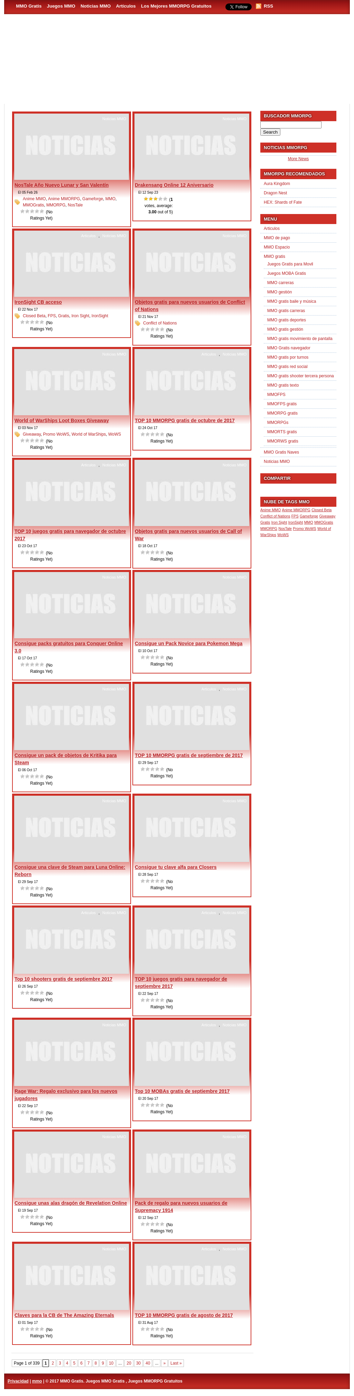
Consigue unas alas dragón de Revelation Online (71, 1203)
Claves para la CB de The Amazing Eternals (64, 1315)
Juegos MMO (61, 6)
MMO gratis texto (283, 385)
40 (148, 1363)
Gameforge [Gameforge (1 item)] (309, 516)
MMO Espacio (277, 247)
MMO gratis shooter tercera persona (300, 376)
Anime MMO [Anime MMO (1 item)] (270, 510)
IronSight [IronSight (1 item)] (295, 522)
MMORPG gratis (282, 413)
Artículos (126, 6)
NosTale (75, 205)
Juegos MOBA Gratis (286, 273)
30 (138, 1363)
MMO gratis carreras (286, 310)
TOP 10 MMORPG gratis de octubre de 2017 (185, 420)
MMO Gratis (28, 6)
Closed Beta (34, 315)
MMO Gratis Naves (281, 452)
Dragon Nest (275, 193)
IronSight (100, 315)
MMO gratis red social (287, 366)
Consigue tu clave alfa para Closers (176, 867)
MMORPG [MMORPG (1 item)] (268, 528)
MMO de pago (277, 237)
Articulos (88, 236)
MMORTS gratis (282, 431)
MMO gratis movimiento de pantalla (300, 338)
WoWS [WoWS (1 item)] (283, 535)
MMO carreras (280, 282)
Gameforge (92, 198)
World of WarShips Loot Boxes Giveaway (62, 420)
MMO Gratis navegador (288, 348)
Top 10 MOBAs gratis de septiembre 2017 (182, 1091)
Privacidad (18, 1381)
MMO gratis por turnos (287, 357)
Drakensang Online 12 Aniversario (174, 185)
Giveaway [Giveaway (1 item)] (327, 516)
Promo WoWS (56, 434)
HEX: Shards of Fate (283, 202)
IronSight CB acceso (38, 302)
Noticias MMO (96, 6)
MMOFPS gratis (282, 403)
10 (111, 1363)
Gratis (63, 315)
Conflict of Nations (160, 323)
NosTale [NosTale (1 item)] (285, 528)
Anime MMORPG (64, 198)
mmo (37, 1381)
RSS (268, 6)
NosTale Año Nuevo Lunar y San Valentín (62, 185)
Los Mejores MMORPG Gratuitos (176, 6)
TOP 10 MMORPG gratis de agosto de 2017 (184, 1315)
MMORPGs (277, 422)
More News (298, 158)
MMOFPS (276, 394)
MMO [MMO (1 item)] (308, 522)
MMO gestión (279, 292)
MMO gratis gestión (285, 329)
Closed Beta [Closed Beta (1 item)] (321, 510)
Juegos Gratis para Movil (290, 264)
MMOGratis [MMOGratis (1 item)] (323, 522)
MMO (110, 198)
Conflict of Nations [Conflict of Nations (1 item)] (275, 516)
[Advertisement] (217, 83)
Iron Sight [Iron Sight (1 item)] (279, 522)
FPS (52, 315)
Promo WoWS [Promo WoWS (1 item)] (304, 528)
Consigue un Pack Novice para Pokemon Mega (188, 643)
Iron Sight (80, 315)
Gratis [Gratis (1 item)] (265, 522)
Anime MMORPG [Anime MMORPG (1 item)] (296, 510)
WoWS (114, 434)
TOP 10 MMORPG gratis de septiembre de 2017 (189, 755)
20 (129, 1363)
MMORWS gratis (282, 441)
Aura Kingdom (277, 183)
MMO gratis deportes (286, 320)
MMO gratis (274, 256)
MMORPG (55, 205)
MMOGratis (33, 205)
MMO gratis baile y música (291, 301)
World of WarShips (89, 434)
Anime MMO (34, 198)
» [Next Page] (164, 1363)
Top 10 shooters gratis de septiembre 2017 (63, 979)
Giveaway (32, 434)
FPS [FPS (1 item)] (295, 516)
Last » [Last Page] (176, 1363)
